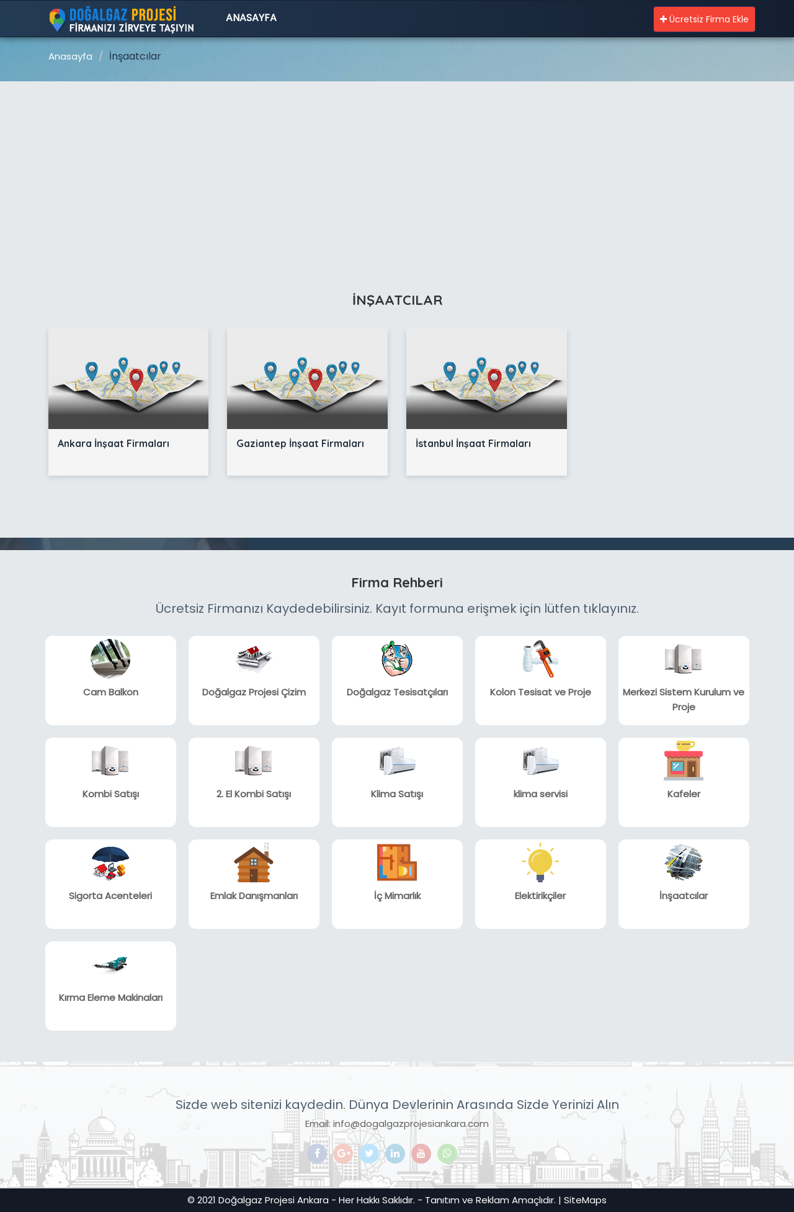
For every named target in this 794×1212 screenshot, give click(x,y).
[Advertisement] (397, 174)
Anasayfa (251, 18)
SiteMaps (585, 1199)
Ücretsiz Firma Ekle (704, 19)
